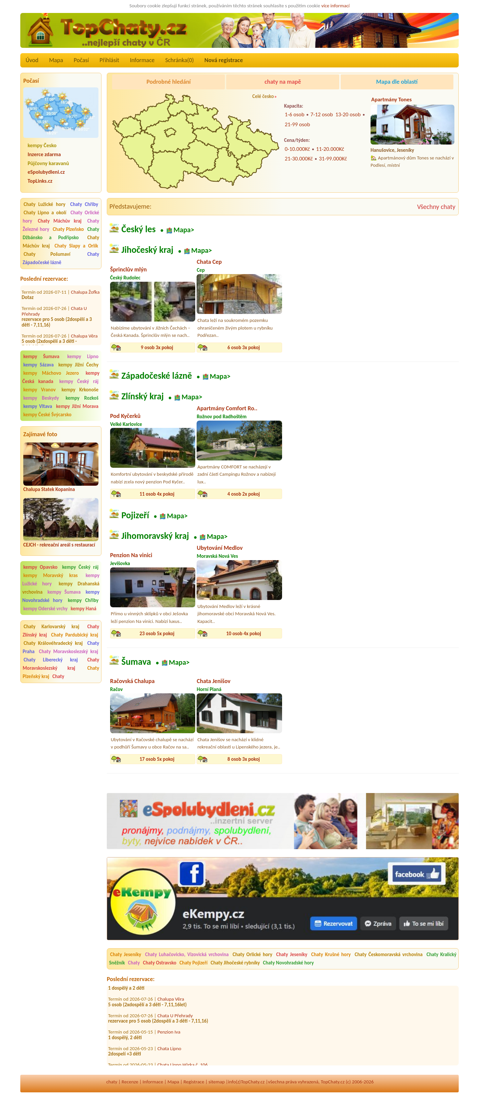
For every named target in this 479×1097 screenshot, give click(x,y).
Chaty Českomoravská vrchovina (388, 954)
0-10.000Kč (297, 149)
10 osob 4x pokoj (243, 634)
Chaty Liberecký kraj (51, 660)
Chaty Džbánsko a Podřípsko (61, 233)
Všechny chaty (436, 207)
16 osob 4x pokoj (330, 347)
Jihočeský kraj (147, 250)
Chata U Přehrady (175, 1018)
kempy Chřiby (83, 600)
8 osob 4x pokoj (330, 494)
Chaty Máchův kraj (59, 221)
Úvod (32, 60)
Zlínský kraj (142, 396)
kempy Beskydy (41, 398)
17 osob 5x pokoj (157, 759)
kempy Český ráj (78, 381)
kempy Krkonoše (80, 390)
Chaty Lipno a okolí (45, 213)
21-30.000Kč (299, 158)
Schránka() (179, 60)
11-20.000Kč (330, 149)
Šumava (136, 661)
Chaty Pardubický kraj (74, 635)
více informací (335, 6)
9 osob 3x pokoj (157, 347)
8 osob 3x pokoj (244, 759)
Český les (138, 229)
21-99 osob (297, 124)
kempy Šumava (41, 356)
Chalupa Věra (84, 326)
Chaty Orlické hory (252, 954)
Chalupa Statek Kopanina (49, 489)
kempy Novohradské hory (60, 596)
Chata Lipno (169, 1051)
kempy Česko (42, 145)
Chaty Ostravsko (159, 963)
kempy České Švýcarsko (47, 415)
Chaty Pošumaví (47, 254)
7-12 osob (321, 114)
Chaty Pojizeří (193, 963)
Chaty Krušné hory (331, 954)
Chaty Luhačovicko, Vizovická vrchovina (187, 954)
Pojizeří (135, 515)
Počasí (81, 60)
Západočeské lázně (156, 375)
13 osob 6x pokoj (416, 347)
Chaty (58, 676)
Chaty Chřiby (84, 204)
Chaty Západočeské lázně (61, 258)
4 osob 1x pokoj (330, 634)
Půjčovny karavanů (48, 163)
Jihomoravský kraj (155, 536)
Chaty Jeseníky (125, 954)
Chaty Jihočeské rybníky (235, 963)
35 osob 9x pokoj (416, 759)
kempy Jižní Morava (77, 406)
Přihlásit (109, 60)
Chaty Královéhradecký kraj (53, 643)
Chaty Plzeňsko (68, 229)
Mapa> (183, 229)
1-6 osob (294, 114)
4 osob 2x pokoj (244, 494)
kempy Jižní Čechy (78, 365)
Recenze (130, 1082)
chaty (111, 1082)
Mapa (56, 60)
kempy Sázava (38, 365)
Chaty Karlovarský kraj (51, 627)
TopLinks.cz (40, 181)
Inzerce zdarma (44, 154)
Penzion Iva (168, 1035)
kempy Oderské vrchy (45, 609)
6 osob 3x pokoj (244, 347)
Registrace (193, 1082)
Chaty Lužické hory (45, 204)
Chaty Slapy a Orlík (76, 246)
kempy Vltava (37, 406)
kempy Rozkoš (82, 398)
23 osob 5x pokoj (157, 634)
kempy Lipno (82, 356)
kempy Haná (83, 609)
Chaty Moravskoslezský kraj (68, 651)
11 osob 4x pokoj (157, 494)
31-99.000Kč (333, 158)
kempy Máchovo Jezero (51, 373)
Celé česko (263, 96)
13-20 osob (348, 114)
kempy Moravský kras (50, 575)
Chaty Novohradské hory (288, 963)
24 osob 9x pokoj (416, 494)
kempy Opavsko (40, 567)
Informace (142, 60)
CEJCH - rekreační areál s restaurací (59, 545)
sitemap (217, 1082)
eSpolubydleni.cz (46, 172)
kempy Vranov (39, 390)
